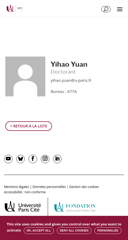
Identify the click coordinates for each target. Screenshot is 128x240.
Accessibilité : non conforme (25, 192)
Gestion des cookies (84, 187)
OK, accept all (39, 230)
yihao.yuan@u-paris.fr (71, 80)
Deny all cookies (74, 230)
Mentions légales (16, 187)
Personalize (107, 230)
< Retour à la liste (28, 125)
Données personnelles (49, 187)
